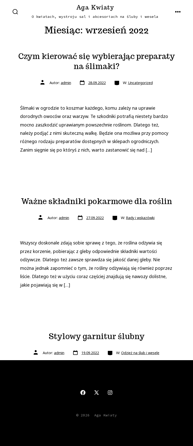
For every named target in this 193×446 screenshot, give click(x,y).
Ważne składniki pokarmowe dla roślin (96, 201)
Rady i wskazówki (140, 217)
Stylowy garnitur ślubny (96, 336)
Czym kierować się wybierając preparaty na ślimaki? (96, 61)
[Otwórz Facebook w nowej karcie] (83, 393)
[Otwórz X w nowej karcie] (96, 393)
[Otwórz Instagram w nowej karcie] (110, 393)
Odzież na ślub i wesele (140, 352)
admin (66, 82)
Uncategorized (140, 82)
